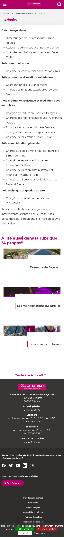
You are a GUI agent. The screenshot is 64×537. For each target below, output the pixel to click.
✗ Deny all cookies (46, 529)
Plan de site (33, 503)
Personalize (25, 533)
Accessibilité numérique (33, 512)
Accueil (6, 13)
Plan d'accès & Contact (33, 498)
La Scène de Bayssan (24, 13)
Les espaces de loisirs (45, 344)
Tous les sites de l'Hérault (29, 375)
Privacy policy (40, 533)
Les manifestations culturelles (38, 305)
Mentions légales (33, 507)
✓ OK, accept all (25, 529)
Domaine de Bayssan (45, 267)
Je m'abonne (14, 483)
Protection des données (33, 522)
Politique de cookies (33, 517)
